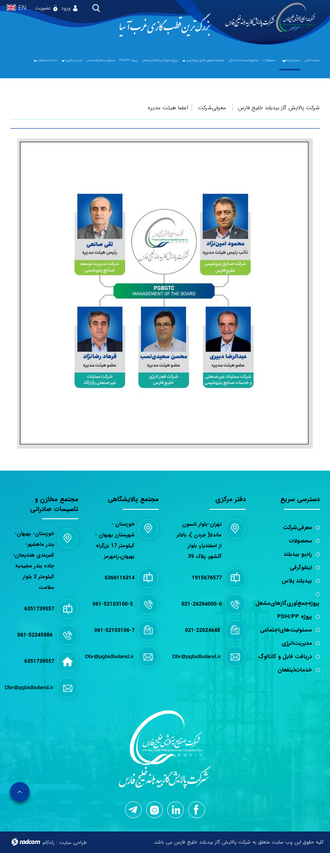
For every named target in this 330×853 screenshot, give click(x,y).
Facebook (196, 810)
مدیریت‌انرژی (296, 643)
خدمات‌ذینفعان (295, 669)
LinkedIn (176, 809)
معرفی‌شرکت (212, 107)
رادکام (49, 842)
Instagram (154, 810)
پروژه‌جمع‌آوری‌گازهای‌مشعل (287, 603)
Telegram (132, 810)
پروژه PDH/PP (294, 616)
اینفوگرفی (301, 567)
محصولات (300, 540)
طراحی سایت (73, 842)
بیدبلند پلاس (296, 580)
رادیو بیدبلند (298, 554)
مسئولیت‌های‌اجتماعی (286, 629)
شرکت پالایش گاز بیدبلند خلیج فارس (279, 107)
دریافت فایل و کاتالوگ (285, 656)
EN (22, 8)
